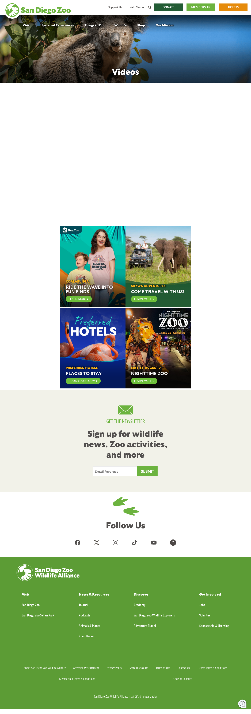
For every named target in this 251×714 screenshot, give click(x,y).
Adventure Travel (145, 626)
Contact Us (184, 668)
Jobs (202, 605)
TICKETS (233, 7)
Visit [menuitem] (26, 25)
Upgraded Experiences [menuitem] (57, 25)
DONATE (168, 7)
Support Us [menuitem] (115, 7)
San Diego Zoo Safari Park (38, 615)
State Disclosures (139, 668)
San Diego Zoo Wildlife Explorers (154, 615)
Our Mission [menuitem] (164, 25)
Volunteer (205, 615)
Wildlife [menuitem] (120, 25)
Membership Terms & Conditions (77, 679)
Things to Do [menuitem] (94, 25)
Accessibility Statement (86, 668)
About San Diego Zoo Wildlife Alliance (45, 668)
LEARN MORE (77, 299)
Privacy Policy (114, 668)
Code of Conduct (182, 679)
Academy (140, 605)
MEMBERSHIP (200, 7)
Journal (83, 605)
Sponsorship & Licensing (214, 626)
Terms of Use (163, 668)
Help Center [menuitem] (137, 7)
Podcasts (84, 615)
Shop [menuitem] (141, 25)
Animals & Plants (89, 626)
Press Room (86, 636)
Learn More (143, 299)
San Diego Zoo (31, 605)
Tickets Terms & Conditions (212, 668)
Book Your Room (82, 381)
